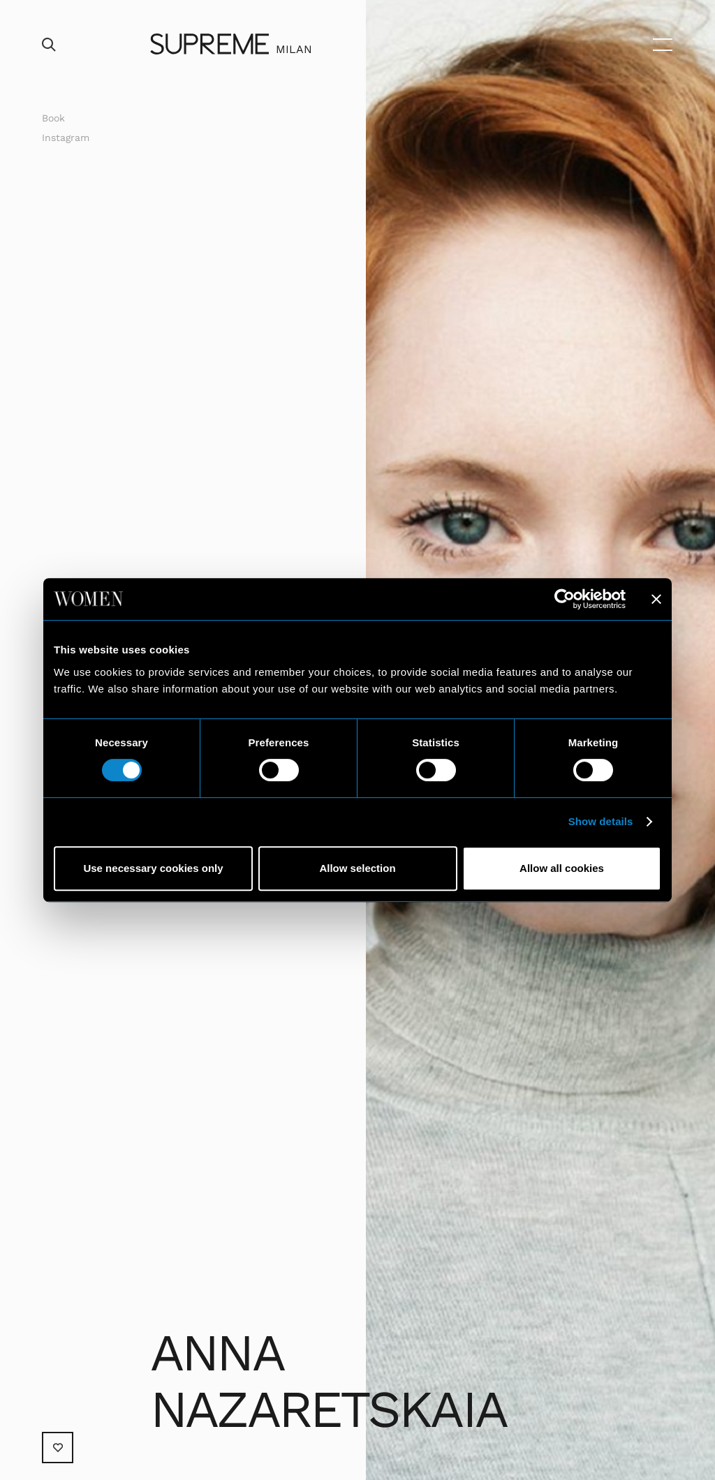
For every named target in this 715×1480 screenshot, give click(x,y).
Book (53, 118)
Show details (600, 821)
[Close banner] (656, 599)
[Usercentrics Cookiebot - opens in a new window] (564, 599)
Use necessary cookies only (153, 868)
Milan (294, 49)
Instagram (65, 137)
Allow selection (357, 868)
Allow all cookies (561, 868)
